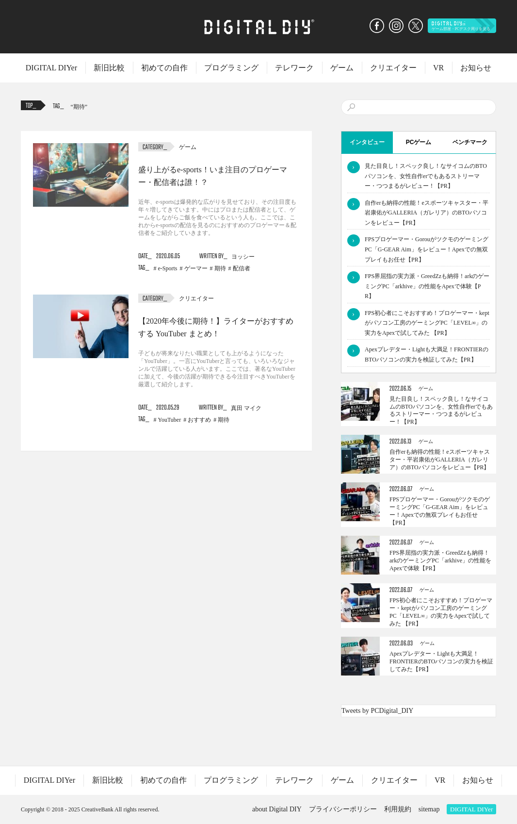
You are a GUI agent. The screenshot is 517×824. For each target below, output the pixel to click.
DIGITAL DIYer (51, 68)
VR (438, 68)
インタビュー (367, 142)
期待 (79, 106)
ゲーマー (196, 268)
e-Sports (168, 268)
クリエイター (393, 68)
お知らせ (475, 68)
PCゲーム (419, 142)
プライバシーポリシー (343, 809)
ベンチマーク (469, 142)
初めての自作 (164, 68)
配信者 (241, 268)
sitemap (429, 809)
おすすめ (199, 419)
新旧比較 (109, 68)
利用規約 (397, 809)
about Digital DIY (277, 809)
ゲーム (342, 68)
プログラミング (231, 68)
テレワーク (294, 68)
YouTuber (169, 419)
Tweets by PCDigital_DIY (377, 710)
